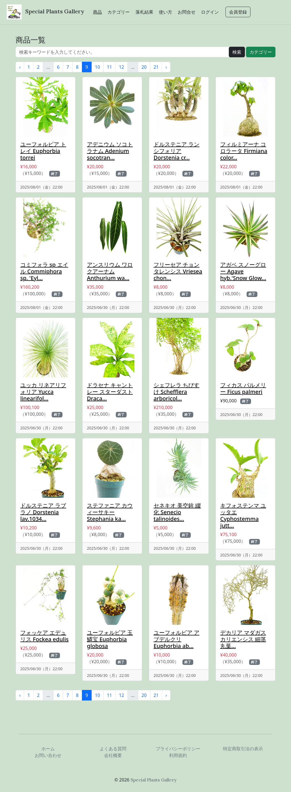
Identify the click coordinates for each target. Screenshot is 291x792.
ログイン (210, 12)
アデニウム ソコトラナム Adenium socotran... (110, 150)
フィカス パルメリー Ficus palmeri (243, 388)
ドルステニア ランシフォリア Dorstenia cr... (176, 150)
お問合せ (186, 12)
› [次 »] (166, 67)
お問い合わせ (48, 755)
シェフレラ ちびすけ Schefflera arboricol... (176, 391)
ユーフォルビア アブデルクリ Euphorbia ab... (176, 639)
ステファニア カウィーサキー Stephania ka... (110, 512)
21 (156, 67)
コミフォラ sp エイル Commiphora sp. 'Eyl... (44, 271)
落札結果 (144, 12)
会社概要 (113, 755)
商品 (97, 12)
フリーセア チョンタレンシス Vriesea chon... (178, 271)
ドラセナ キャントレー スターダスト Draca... (110, 391)
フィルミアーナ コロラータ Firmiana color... (243, 150)
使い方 (165, 12)
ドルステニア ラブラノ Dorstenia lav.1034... (43, 512)
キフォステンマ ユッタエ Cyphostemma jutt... (243, 515)
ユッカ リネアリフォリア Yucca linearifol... (43, 391)
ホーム (48, 749)
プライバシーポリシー (178, 749)
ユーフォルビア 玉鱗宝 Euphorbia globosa (110, 639)
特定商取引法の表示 (243, 749)
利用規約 (178, 755)
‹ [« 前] (20, 67)
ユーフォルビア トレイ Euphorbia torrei (43, 150)
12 (121, 67)
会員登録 (238, 12)
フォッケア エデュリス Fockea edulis (44, 636)
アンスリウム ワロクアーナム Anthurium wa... (110, 271)
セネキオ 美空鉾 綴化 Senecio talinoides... (177, 512)
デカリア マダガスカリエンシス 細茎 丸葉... (243, 639)
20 (144, 67)
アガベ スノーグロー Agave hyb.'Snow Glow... (243, 271)
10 (97, 67)
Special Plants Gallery (54, 11)
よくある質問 (113, 749)
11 (109, 67)
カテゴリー (118, 12)
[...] (122, 52)
